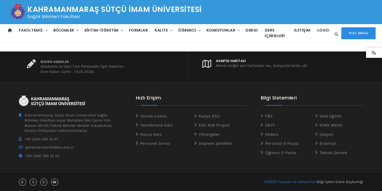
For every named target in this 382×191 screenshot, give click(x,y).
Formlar (138, 30)
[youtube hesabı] (54, 182)
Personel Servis (155, 143)
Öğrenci (187, 30)
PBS (268, 116)
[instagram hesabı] (43, 182)
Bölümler (63, 30)
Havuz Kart (151, 134)
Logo (323, 30)
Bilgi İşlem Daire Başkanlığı (340, 181)
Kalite (161, 30)
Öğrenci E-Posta (280, 152)
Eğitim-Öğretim (102, 30)
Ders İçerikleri (275, 33)
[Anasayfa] (10, 30)
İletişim (302, 30)
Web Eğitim (331, 116)
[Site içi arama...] (334, 34)
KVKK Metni (331, 125)
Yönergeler (209, 134)
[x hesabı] (33, 182)
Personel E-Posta (281, 143)
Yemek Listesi (153, 116)
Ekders (271, 134)
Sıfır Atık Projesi (214, 125)
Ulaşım (326, 134)
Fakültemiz (31, 30)
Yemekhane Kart (156, 125)
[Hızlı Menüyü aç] (358, 33)
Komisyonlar (221, 30)
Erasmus (328, 143)
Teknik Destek (333, 152)
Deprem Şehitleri (215, 143)
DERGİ (252, 30)
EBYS (270, 125)
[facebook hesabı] (22, 182)
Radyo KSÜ (209, 116)
